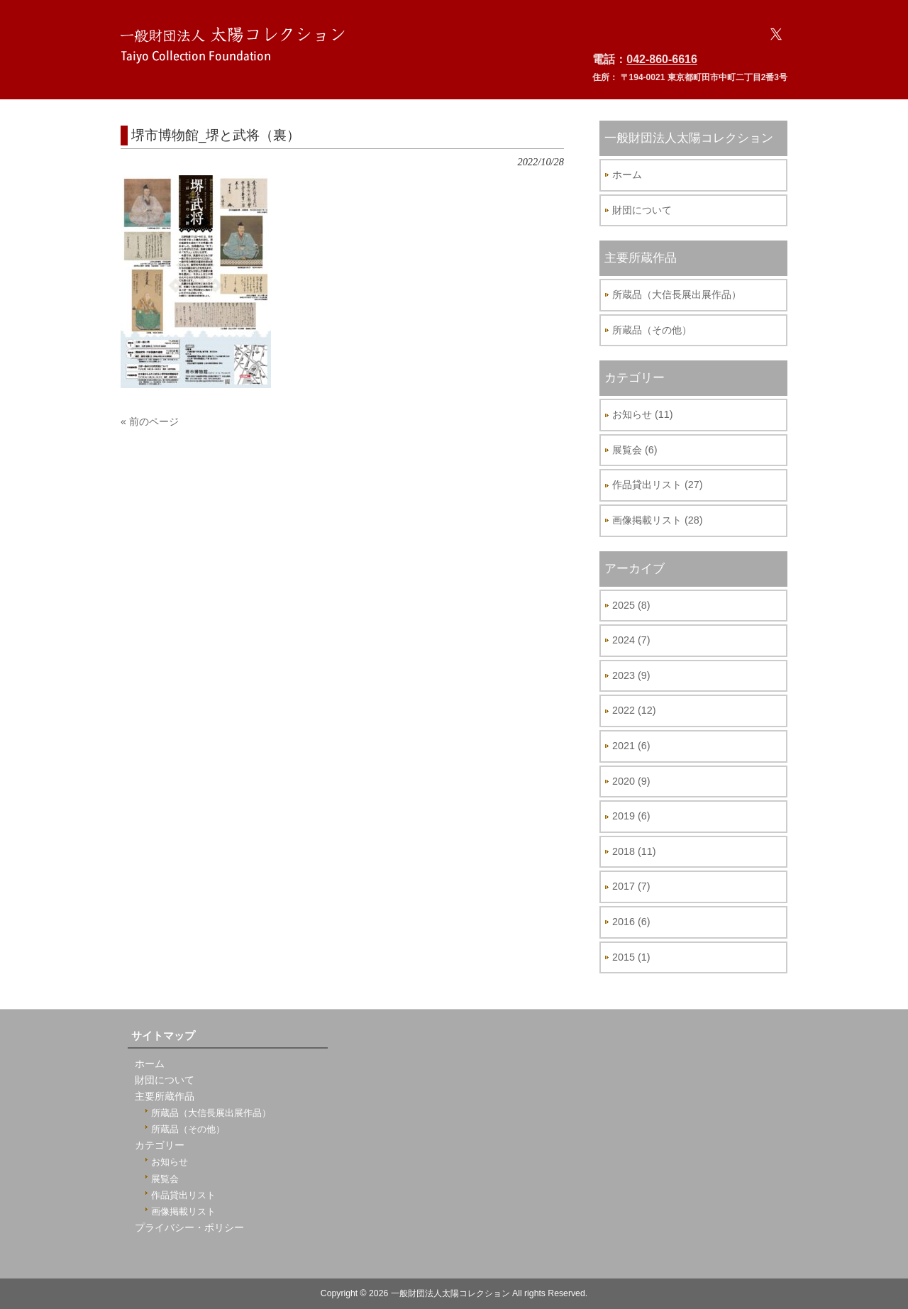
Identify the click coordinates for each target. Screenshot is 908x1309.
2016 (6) (631, 921)
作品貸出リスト (183, 1195)
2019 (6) (631, 816)
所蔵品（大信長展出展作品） (676, 294)
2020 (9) (631, 781)
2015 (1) (631, 957)
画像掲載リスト (183, 1211)
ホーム (627, 174)
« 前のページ (150, 421)
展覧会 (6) (635, 449)
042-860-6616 (661, 59)
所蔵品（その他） (652, 330)
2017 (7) (631, 886)
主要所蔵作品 (164, 1096)
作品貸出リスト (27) (657, 484)
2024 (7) (631, 640)
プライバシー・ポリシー (189, 1227)
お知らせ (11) (642, 414)
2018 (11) (634, 851)
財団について (642, 210)
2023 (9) (631, 675)
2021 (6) (631, 745)
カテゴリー (159, 1145)
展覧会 (165, 1178)
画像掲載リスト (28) (657, 520)
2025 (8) (631, 605)
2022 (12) (634, 710)
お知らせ (169, 1161)
